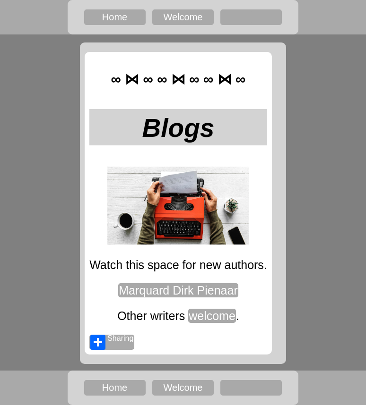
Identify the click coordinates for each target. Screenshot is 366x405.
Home (114, 17)
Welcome (183, 17)
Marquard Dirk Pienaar (178, 290)
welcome (212, 315)
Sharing (111, 342)
